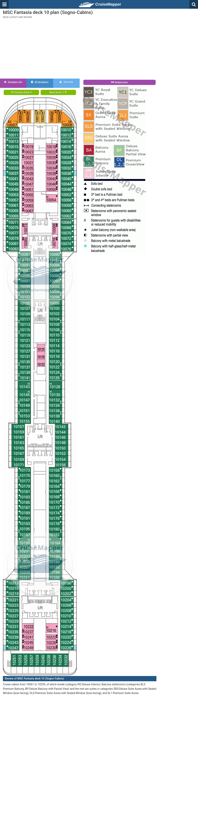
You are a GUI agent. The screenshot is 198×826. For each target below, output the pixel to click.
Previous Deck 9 (21, 92)
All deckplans (40, 82)
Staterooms (119, 82)
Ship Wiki (66, 82)
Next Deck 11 (58, 92)
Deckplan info (13, 82)
